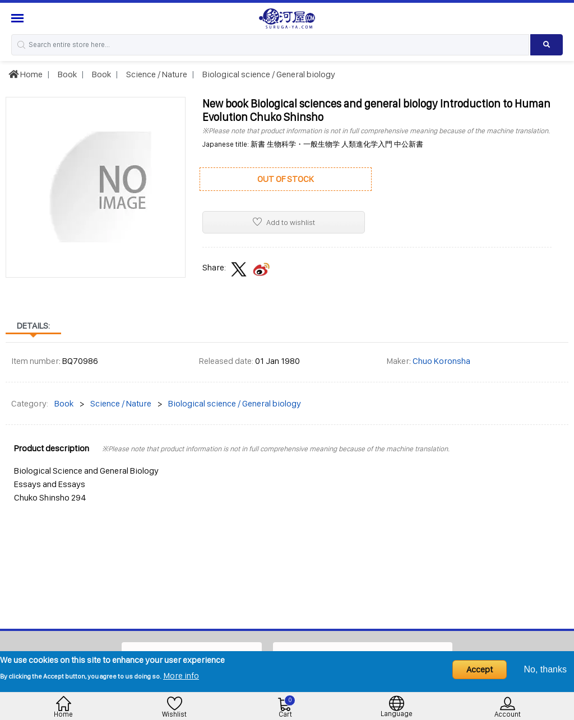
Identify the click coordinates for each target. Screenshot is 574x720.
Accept (479, 669)
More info (181, 675)
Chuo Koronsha (441, 361)
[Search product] (546, 44)
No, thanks (545, 669)
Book (66, 74)
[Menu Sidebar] (18, 18)
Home (25, 74)
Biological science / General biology (268, 74)
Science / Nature (155, 74)
